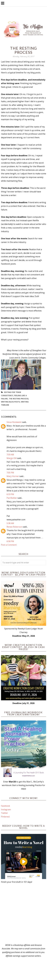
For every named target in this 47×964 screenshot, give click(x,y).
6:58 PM (10, 541)
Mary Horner (13, 476)
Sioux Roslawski (14, 422)
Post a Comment (9, 544)
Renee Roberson (14, 526)
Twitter (4, 813)
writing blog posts (10, 402)
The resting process (18, 398)
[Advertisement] (23, 913)
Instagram (6, 809)
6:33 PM (10, 494)
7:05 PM (10, 472)
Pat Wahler (12, 498)
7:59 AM (10, 454)
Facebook (5, 805)
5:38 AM (10, 523)
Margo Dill (12, 458)
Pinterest (5, 816)
